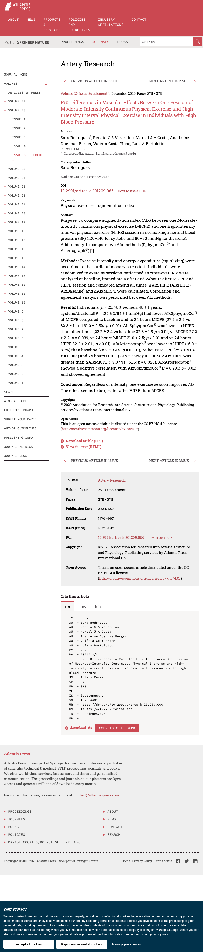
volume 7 (15, 329)
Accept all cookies (29, 944)
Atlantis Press (17, 753)
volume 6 (15, 338)
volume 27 (16, 101)
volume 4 (15, 356)
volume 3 (15, 365)
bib (98, 606)
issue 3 (19, 137)
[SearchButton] (197, 41)
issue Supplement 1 (27, 157)
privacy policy (159, 934)
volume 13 (16, 276)
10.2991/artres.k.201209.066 (87, 190)
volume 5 (15, 347)
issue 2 (19, 128)
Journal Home (15, 74)
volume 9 (15, 311)
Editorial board (18, 410)
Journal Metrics (18, 447)
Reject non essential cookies (81, 944)
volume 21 (16, 204)
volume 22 (16, 195)
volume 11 (16, 293)
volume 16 (16, 249)
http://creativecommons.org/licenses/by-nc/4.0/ (100, 429)
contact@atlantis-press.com (96, 795)
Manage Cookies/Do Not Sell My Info (44, 842)
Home (126, 861)
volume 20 (16, 213)
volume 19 (16, 222)
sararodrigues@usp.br (120, 153)
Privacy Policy (142, 861)
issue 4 (19, 146)
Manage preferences (126, 944)
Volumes (10, 84)
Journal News (15, 456)
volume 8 (15, 320)
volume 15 (16, 258)
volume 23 (16, 186)
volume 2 (15, 374)
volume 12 (16, 284)
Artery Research (112, 480)
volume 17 (16, 240)
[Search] (166, 41)
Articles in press (24, 92)
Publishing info (18, 437)
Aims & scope (15, 401)
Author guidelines (20, 428)
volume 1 (15, 383)
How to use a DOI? (132, 191)
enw (82, 606)
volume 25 (16, 169)
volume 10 (16, 302)
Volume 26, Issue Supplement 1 (85, 93)
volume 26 (16, 110)
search (10, 392)
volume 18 (16, 231)
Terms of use (163, 861)
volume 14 (16, 267)
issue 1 (19, 119)
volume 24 (16, 178)
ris (67, 606)
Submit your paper (20, 419)
